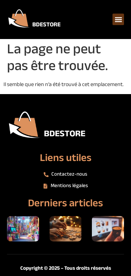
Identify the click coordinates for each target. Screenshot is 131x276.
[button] (118, 19)
